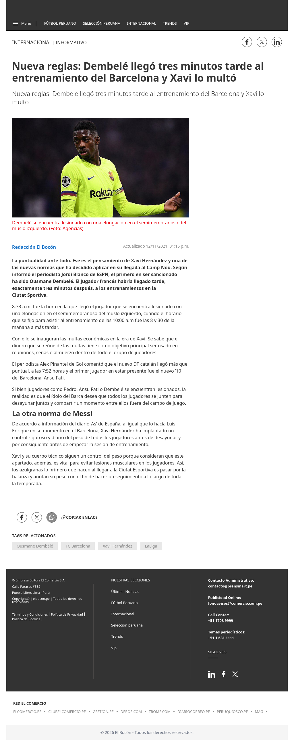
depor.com (131, 711)
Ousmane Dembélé (35, 546)
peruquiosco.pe (232, 711)
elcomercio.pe (27, 711)
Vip (186, 23)
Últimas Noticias (125, 591)
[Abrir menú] (21, 23)
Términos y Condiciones (30, 614)
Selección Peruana (101, 23)
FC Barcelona (78, 546)
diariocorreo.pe (193, 711)
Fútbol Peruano (60, 23)
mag (259, 711)
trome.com (160, 711)
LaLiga (151, 546)
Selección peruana (127, 625)
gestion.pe (103, 711)
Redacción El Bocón (34, 247)
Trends (170, 23)
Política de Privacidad (67, 614)
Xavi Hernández (117, 546)
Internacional (141, 23)
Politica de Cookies (26, 619)
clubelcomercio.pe (67, 711)
